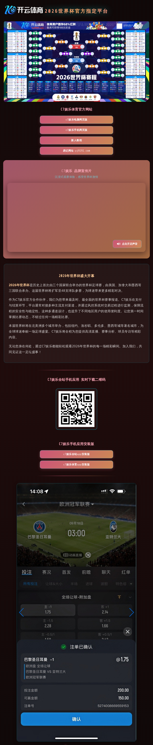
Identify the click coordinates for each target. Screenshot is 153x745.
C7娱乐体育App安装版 (99, 433)
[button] (21, 581)
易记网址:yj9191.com (76, 129)
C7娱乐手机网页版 (76, 119)
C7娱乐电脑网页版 (30, 119)
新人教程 (122, 119)
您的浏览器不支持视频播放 (76, 196)
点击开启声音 (127, 223)
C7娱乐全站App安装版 (53, 433)
